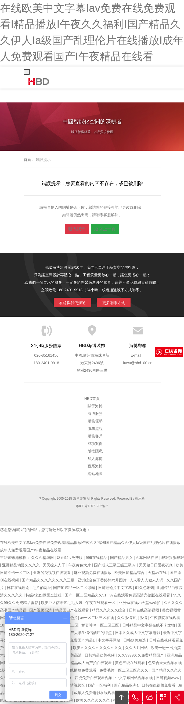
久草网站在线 (147, 557)
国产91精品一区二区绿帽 (74, 587)
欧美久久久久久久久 (93, 700)
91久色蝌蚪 (144, 587)
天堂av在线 (158, 572)
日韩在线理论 (18, 587)
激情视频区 (76, 685)
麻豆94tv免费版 (70, 557)
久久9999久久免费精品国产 (141, 655)
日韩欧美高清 (71, 655)
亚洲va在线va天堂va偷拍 (140, 602)
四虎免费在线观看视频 (94, 678)
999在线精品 (97, 557)
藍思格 (140, 498)
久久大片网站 (137, 648)
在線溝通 (149, 697)
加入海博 (95, 458)
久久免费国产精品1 (79, 640)
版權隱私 (95, 451)
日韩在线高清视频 (144, 610)
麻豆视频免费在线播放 (93, 572)
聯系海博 (95, 466)
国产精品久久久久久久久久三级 (48, 580)
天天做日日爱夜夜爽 (156, 565)
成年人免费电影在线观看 (95, 693)
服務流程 (95, 428)
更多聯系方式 (113, 303)
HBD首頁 (92, 398)
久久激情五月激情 (132, 617)
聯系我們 (76, 229)
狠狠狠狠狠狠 (172, 557)
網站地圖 (95, 473)
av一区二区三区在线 (97, 617)
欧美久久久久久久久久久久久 (98, 648)
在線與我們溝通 (72, 303)
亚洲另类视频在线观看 (52, 572)
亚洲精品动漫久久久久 (21, 565)
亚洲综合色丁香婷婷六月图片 (103, 580)
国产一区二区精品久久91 (86, 595)
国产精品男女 (122, 557)
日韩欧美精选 (135, 640)
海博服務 (95, 413)
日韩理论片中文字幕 (115, 587)
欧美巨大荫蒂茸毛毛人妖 (62, 602)
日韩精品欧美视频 (100, 655)
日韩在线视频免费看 (159, 685)
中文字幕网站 (109, 640)
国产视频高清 (41, 610)
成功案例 (95, 443)
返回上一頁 (105, 229)
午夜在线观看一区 (101, 602)
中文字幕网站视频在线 (134, 678)
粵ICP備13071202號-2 (92, 506)
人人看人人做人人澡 (146, 580)
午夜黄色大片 (80, 565)
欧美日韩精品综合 (130, 572)
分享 (177, 697)
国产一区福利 (100, 685)
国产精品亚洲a (127, 685)
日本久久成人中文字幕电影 (138, 633)
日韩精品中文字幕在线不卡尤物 (149, 625)
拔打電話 (135, 697)
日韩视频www (168, 678)
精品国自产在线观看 (72, 610)
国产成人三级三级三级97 (115, 565)
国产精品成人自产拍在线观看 (88, 663)
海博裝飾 (38, 81)
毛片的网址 (42, 587)
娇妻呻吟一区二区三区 (100, 625)
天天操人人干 (54, 565)
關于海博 (95, 406)
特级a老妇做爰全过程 (44, 595)
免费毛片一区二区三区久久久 (124, 670)
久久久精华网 (43, 557)
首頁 (27, 159)
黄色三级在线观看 (130, 663)
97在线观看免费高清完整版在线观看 (140, 595)
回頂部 (121, 697)
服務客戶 (95, 436)
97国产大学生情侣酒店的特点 (88, 633)
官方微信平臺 (163, 697)
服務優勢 (95, 421)
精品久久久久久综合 (109, 610)
